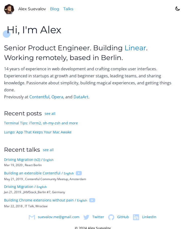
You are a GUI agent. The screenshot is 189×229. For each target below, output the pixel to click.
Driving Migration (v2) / (28, 159)
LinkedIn (149, 217)
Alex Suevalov (32, 9)
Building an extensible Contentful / (39, 173)
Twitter (98, 217)
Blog (54, 9)
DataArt (81, 97)
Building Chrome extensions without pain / (45, 200)
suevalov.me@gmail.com (58, 217)
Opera (57, 97)
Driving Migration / (25, 186)
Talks (69, 9)
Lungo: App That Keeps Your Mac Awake (38, 132)
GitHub (123, 217)
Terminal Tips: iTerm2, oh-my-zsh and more (41, 123)
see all (50, 113)
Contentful (39, 97)
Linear (135, 48)
